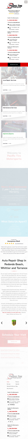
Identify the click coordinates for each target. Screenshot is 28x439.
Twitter (10, 405)
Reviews (17, 381)
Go (22, 363)
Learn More (5, 143)
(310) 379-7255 (17, 52)
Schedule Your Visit (14, 64)
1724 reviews (16, 13)
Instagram (14, 405)
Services (8, 384)
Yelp (12, 422)
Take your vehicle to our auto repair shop (11, 312)
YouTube (12, 405)
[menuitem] (11, 381)
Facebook (8, 422)
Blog (16, 386)
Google (8, 405)
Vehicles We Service (11, 386)
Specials (17, 384)
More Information (12, 203)
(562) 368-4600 (17, 37)
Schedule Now (14, 341)
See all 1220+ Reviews (19, 243)
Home (8, 381)
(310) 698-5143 (17, 22)
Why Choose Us (10, 388)
